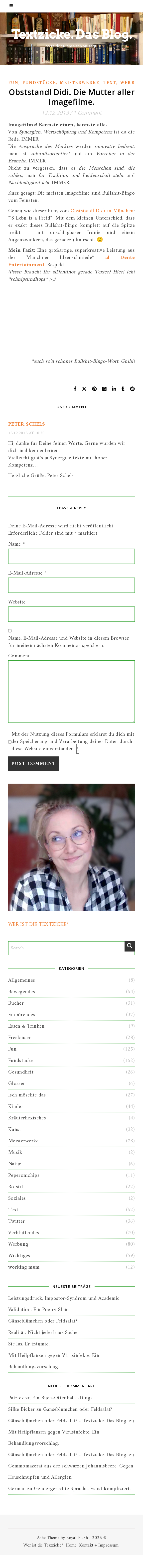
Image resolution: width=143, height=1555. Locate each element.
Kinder (15, 1106)
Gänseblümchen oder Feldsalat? (42, 1321)
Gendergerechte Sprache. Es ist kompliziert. (82, 1488)
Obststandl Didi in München (102, 211)
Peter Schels (26, 424)
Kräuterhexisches (27, 1118)
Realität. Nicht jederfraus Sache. (43, 1332)
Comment (19, 656)
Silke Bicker (21, 1409)
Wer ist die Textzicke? (43, 1545)
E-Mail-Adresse (27, 573)
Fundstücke (39, 83)
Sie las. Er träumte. (29, 1344)
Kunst (14, 1129)
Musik (15, 1152)
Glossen (17, 1083)
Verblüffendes (23, 1232)
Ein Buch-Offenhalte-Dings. (63, 1398)
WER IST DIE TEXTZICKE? (38, 924)
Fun (13, 83)
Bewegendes (21, 991)
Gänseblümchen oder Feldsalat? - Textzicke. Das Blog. (68, 1421)
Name (16, 544)
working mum (23, 1267)
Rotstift (16, 1187)
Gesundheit (20, 1072)
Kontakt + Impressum (99, 1545)
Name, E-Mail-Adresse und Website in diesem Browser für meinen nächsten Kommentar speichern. (68, 642)
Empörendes (21, 1014)
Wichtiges (19, 1255)
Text (110, 83)
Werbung (18, 1244)
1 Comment (87, 112)
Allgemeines (21, 980)
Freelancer (19, 1037)
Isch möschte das (27, 1095)
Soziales (17, 1198)
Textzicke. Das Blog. (71, 34)
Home (71, 1545)
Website (16, 602)
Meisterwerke (80, 83)
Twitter (16, 1221)
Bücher (16, 1003)
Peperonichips (23, 1175)
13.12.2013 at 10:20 (26, 433)
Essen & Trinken (26, 1026)
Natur (14, 1164)
